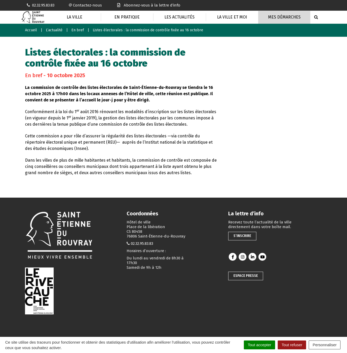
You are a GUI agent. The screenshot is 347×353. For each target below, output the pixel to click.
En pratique (127, 17)
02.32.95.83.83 (142, 243)
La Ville (74, 17)
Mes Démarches (284, 17)
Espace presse (245, 275)
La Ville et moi (232, 17)
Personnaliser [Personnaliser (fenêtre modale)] (325, 345)
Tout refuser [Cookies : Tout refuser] (292, 345)
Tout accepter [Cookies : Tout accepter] (259, 345)
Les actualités (179, 17)
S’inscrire (242, 236)
